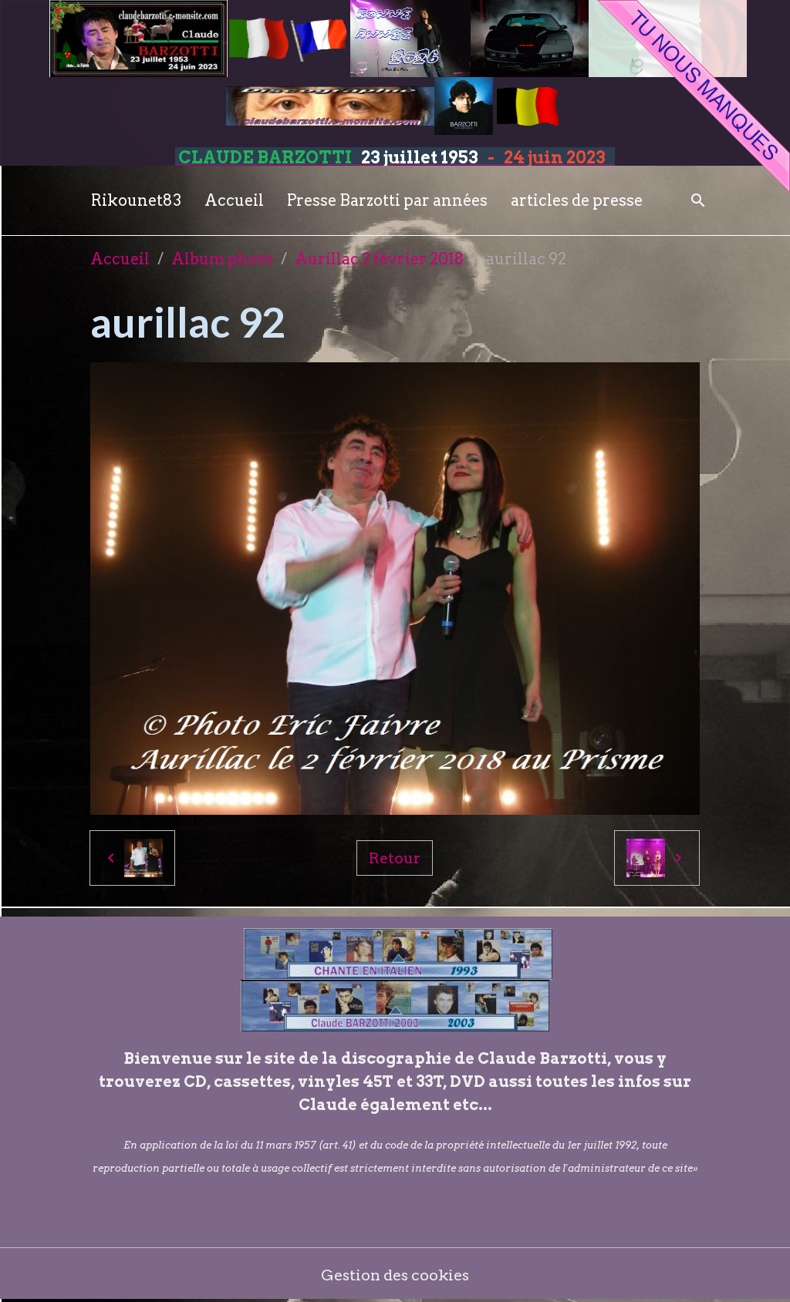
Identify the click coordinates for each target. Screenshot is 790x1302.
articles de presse (577, 200)
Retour (395, 858)
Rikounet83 (136, 200)
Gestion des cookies (395, 1275)
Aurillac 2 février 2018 (379, 259)
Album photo (222, 259)
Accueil (234, 200)
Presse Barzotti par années (387, 200)
